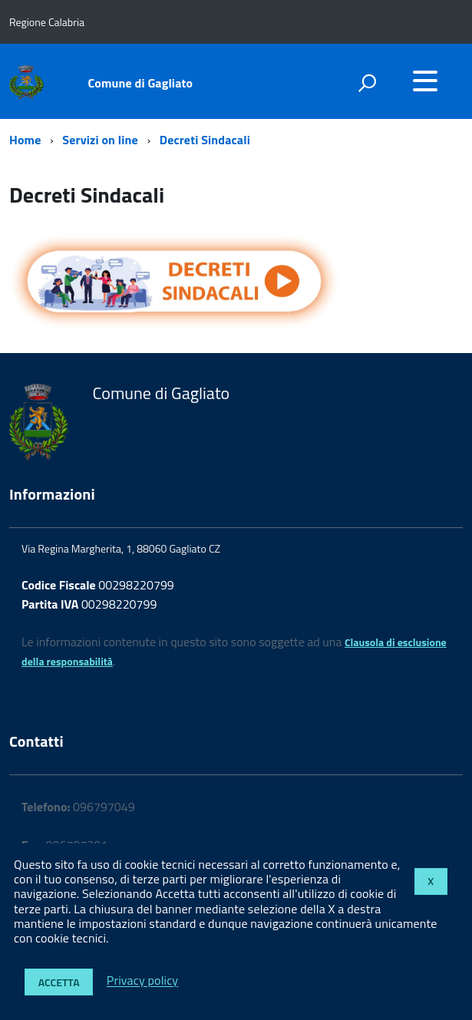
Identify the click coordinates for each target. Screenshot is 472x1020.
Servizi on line (100, 139)
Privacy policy (142, 981)
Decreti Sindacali (205, 139)
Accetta (59, 982)
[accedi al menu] (425, 80)
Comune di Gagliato (140, 83)
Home (25, 139)
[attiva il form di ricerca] (367, 83)
